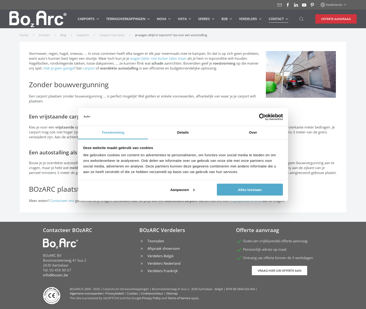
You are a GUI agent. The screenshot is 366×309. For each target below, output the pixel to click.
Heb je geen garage (58, 68)
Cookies (132, 293)
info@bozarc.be (55, 275)
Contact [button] (279, 19)
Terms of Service (179, 298)
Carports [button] (88, 19)
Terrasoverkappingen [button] (128, 19)
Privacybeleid (114, 293)
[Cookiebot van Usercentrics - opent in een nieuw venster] (262, 117)
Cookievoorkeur (152, 293)
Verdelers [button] (250, 19)
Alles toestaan (250, 189)
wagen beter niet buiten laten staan (158, 58)
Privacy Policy (151, 298)
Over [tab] (253, 132)
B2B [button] (227, 19)
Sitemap (172, 293)
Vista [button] (184, 19)
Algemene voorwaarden (86, 293)
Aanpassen (182, 189)
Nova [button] (164, 19)
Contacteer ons (62, 200)
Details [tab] (183, 132)
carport (89, 68)
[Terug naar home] (38, 19)
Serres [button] (206, 19)
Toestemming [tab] (113, 132)
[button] (333, 4)
